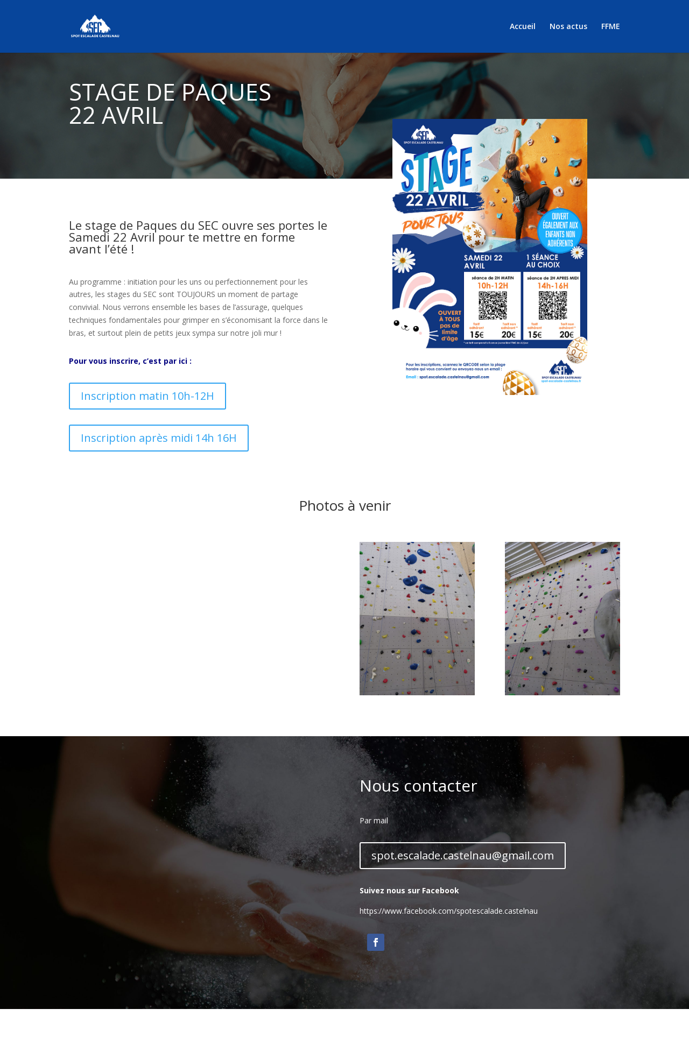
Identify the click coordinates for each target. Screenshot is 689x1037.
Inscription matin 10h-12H (147, 396)
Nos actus (568, 27)
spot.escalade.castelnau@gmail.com (462, 855)
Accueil (523, 27)
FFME (610, 27)
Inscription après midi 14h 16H (159, 438)
